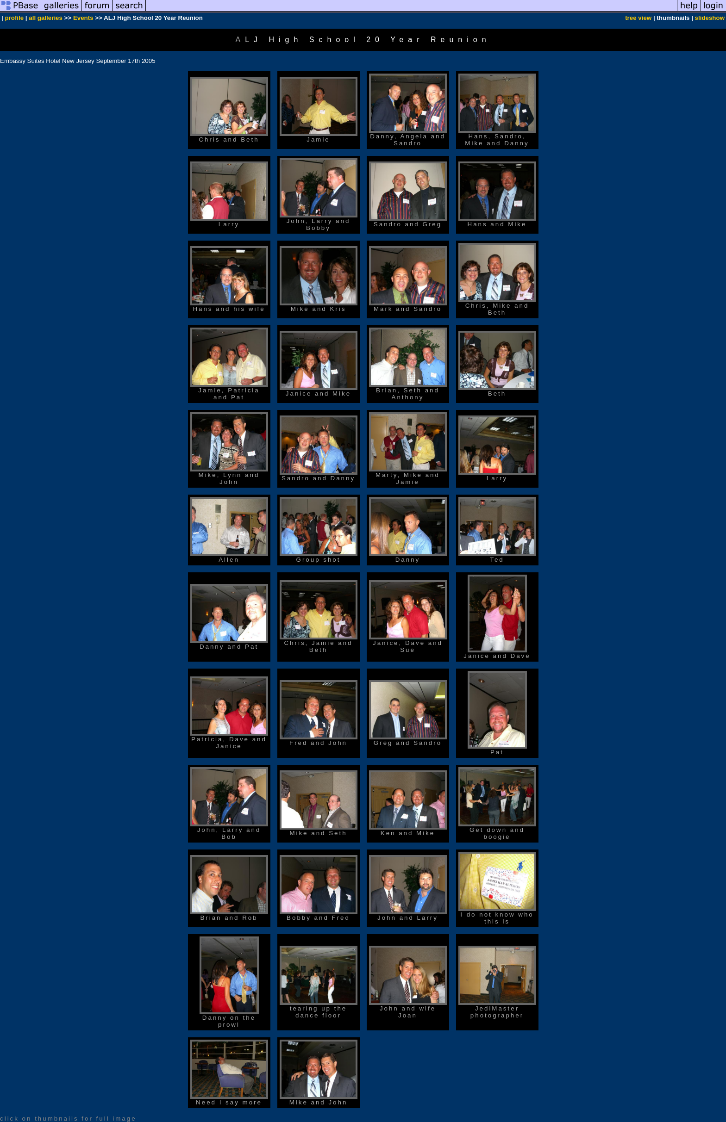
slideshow (710, 17)
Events (83, 17)
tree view (638, 17)
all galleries (46, 17)
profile (14, 17)
